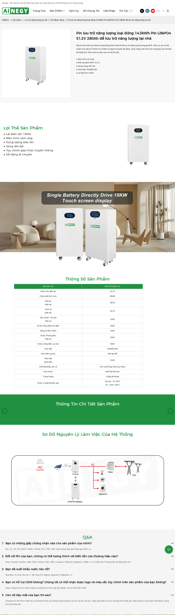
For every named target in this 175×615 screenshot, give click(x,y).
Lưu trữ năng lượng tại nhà (35, 20)
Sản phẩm (16, 20)
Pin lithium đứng (57, 20)
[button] (131, 11)
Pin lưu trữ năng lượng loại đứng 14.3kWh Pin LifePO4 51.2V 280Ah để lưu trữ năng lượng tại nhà (109, 20)
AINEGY (5, 20)
